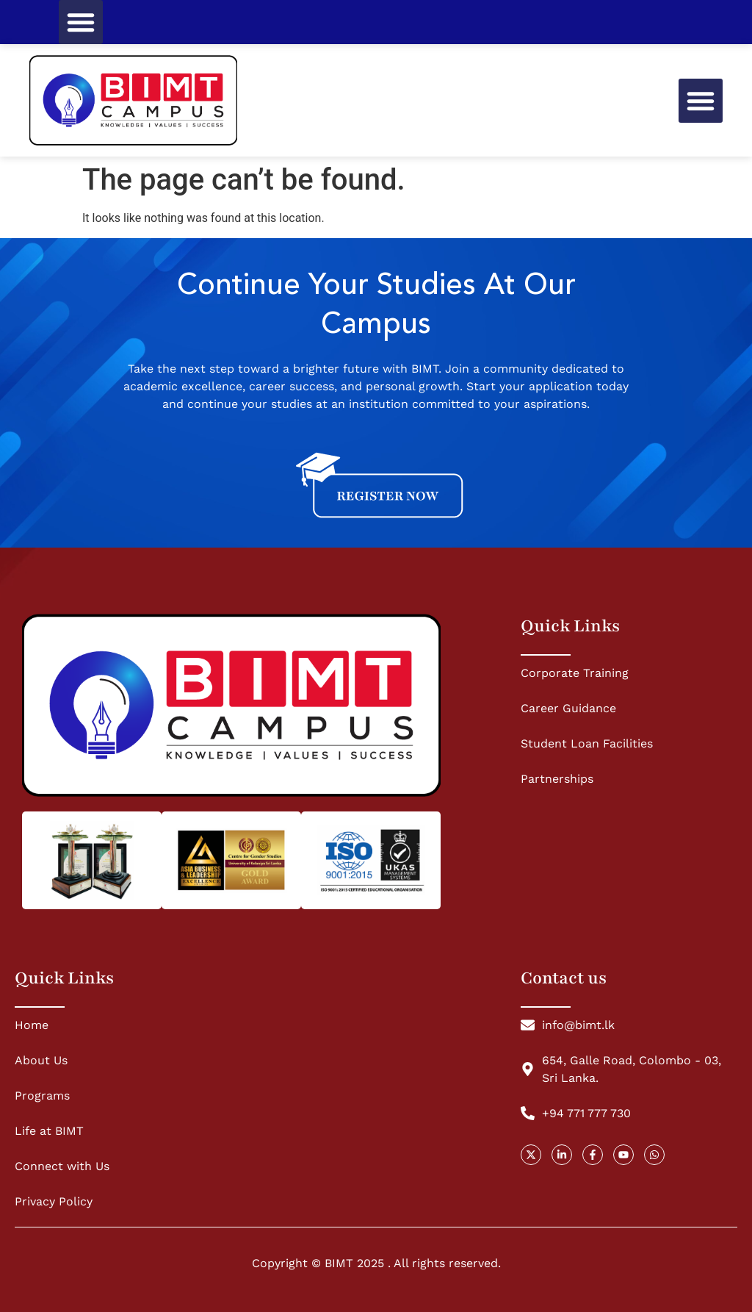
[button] (81, 22)
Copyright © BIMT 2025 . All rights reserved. (376, 1263)
